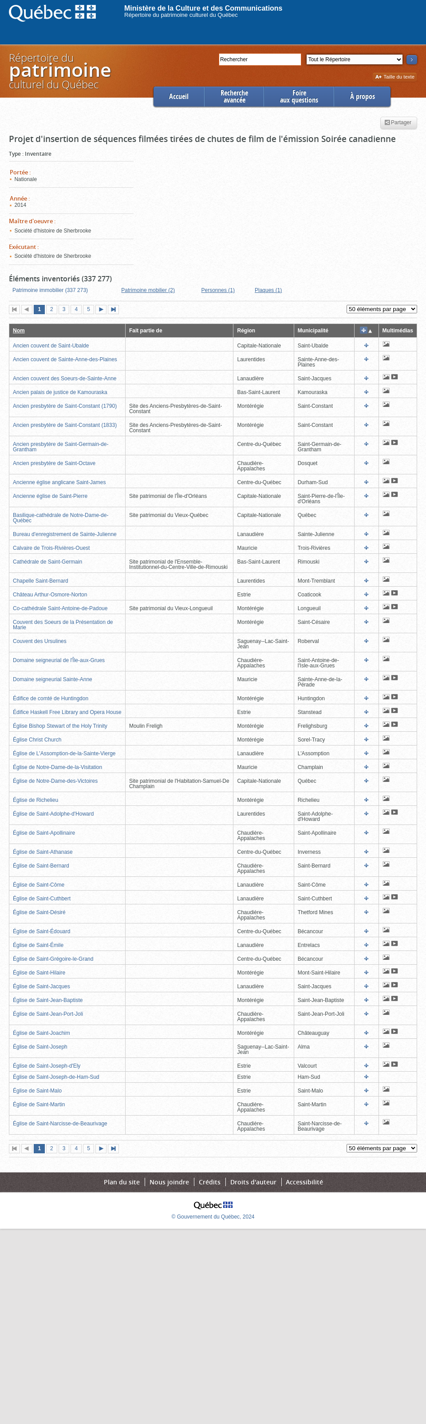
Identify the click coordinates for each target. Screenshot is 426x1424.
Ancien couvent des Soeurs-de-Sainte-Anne (64, 378)
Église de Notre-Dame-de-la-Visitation (57, 767)
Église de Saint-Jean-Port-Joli (48, 1014)
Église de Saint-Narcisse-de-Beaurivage (60, 1123)
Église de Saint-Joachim (41, 1033)
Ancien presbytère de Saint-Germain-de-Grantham (60, 447)
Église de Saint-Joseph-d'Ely (46, 1066)
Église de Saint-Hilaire (39, 973)
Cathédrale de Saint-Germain (47, 562)
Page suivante (102, 310)
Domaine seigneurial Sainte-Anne (52, 679)
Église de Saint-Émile (38, 945)
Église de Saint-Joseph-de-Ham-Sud (56, 1077)
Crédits (210, 1182)
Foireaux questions (299, 96)
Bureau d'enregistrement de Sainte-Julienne (65, 534)
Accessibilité (304, 1182)
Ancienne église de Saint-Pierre (50, 496)
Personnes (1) (218, 290)
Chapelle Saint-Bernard (40, 581)
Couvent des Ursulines (40, 641)
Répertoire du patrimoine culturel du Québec (181, 15)
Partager (397, 122)
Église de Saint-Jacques (41, 986)
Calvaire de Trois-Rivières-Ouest (51, 548)
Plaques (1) (268, 290)
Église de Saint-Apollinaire (44, 833)
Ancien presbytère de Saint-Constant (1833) (65, 425)
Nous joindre (169, 1182)
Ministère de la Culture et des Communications (203, 8)
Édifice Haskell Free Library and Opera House (67, 712)
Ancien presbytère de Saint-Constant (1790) (65, 406)
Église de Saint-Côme (38, 885)
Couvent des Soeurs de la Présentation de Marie (63, 625)
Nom (19, 330)
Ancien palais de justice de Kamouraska (60, 392)
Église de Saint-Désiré (39, 912)
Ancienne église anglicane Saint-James (59, 482)
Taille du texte (394, 77)
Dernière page (115, 310)
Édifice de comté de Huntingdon (50, 698)
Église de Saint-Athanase (43, 852)
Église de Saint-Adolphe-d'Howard (53, 814)
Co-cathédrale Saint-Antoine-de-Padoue (60, 608)
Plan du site (122, 1182)
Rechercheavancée (234, 96)
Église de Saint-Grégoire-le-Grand (53, 959)
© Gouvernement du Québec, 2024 (213, 1217)
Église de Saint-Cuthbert (42, 898)
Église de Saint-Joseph (40, 1047)
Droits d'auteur (253, 1182)
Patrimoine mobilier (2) (148, 290)
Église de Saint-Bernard (41, 866)
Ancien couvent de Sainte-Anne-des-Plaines (65, 359)
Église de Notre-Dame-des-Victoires (55, 781)
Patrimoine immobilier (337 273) (50, 290)
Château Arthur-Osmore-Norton (50, 595)
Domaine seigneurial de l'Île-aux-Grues (59, 660)
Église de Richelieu (35, 800)
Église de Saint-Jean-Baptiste (48, 1000)
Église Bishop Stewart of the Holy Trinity (60, 726)
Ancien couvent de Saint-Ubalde (51, 346)
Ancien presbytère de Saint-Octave (54, 463)
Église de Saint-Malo (37, 1091)
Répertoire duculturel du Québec (59, 70)
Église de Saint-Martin (39, 1104)
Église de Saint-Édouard (41, 931)
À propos (362, 96)
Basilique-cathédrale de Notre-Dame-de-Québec (60, 518)
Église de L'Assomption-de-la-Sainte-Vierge (64, 753)
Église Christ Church (37, 740)
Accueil (179, 96)
